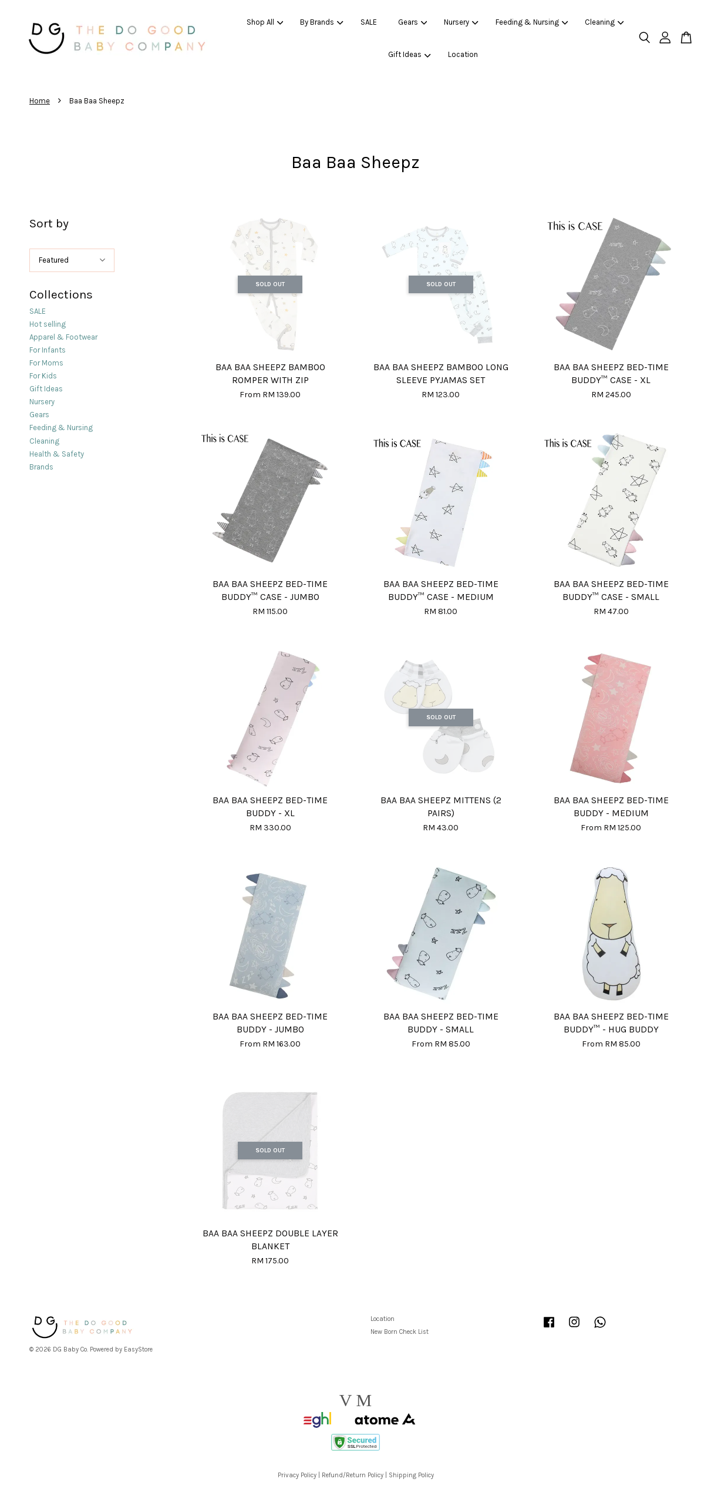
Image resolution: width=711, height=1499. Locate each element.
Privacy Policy (297, 1475)
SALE (368, 22)
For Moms (46, 362)
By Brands (321, 22)
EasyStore (138, 1349)
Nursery (461, 22)
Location (463, 54)
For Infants (47, 350)
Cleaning (604, 22)
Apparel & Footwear (63, 337)
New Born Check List (399, 1332)
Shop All (265, 22)
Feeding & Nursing (532, 22)
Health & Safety (56, 454)
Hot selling (47, 324)
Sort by (49, 223)
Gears (412, 22)
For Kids (43, 375)
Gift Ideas (409, 54)
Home (39, 100)
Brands (41, 466)
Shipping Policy (411, 1475)
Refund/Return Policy (352, 1475)
